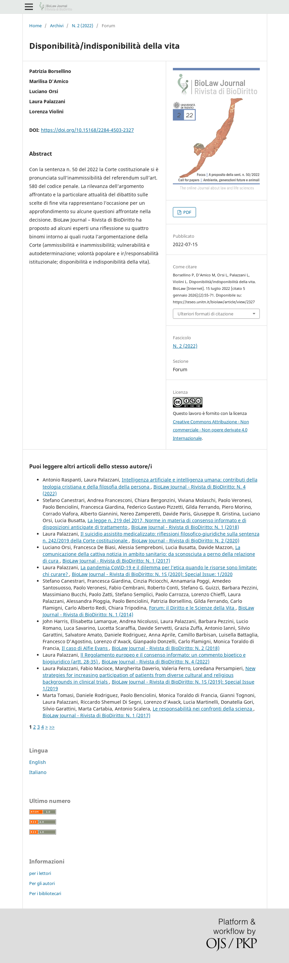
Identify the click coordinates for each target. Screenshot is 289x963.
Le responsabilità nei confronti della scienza (203, 708)
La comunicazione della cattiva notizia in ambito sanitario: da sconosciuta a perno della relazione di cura (149, 554)
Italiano (37, 772)
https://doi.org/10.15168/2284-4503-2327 (87, 130)
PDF (186, 212)
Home (35, 26)
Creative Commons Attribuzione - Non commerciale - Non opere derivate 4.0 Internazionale (211, 430)
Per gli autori (42, 883)
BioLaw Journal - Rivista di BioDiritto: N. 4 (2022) (155, 661)
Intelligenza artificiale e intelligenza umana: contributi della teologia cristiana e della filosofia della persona (150, 483)
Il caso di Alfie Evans (85, 648)
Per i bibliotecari (45, 893)
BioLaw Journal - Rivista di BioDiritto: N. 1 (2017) (116, 560)
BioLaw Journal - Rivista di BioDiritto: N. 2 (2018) (166, 648)
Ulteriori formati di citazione (205, 314)
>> (52, 727)
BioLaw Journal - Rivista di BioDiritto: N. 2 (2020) (185, 540)
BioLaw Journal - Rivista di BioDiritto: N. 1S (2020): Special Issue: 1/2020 (152, 574)
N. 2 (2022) (82, 26)
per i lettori (40, 873)
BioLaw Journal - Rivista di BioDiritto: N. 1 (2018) (185, 527)
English (37, 762)
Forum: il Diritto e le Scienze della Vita (192, 608)
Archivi (56, 26)
